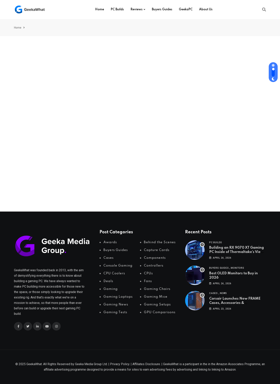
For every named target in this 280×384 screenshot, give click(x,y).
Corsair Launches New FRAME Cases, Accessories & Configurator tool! (235, 303)
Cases (213, 293)
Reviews (136, 9)
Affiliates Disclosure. (146, 364)
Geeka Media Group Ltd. (91, 364)
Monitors (237, 268)
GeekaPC (185, 9)
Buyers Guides (162, 9)
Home (99, 9)
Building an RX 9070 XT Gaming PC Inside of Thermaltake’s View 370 (236, 252)
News (223, 293)
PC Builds (117, 9)
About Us (206, 9)
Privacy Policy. (120, 364)
